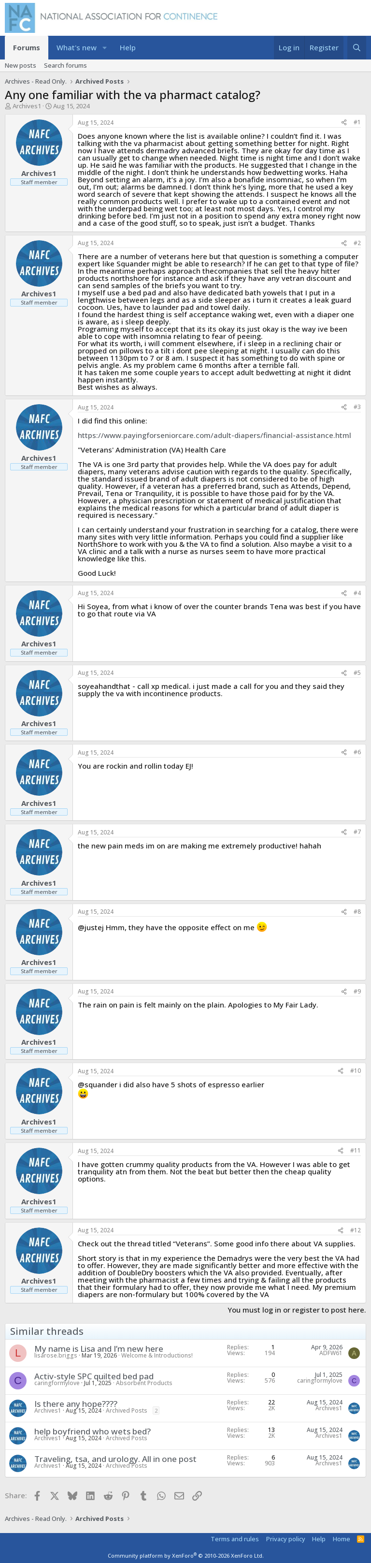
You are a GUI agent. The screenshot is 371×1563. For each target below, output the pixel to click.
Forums (26, 47)
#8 (357, 911)
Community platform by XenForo (186, 1555)
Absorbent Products (144, 1383)
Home (341, 1538)
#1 (357, 122)
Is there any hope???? (75, 1403)
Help (128, 47)
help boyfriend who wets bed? (92, 1431)
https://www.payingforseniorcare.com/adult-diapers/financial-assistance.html (214, 435)
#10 (355, 1070)
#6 (357, 752)
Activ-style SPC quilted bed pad (94, 1376)
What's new (77, 47)
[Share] (344, 122)
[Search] (356, 47)
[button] (105, 47)
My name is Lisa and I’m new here (98, 1348)
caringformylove (57, 1383)
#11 (355, 1150)
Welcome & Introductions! (157, 1355)
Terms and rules (235, 1538)
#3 (357, 407)
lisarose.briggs (55, 1355)
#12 (355, 1230)
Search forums (65, 65)
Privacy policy (285, 1538)
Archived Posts (126, 1410)
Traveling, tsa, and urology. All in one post (115, 1458)
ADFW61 (330, 1353)
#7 (357, 832)
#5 (357, 673)
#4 (357, 593)
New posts (20, 65)
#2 (357, 243)
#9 (357, 991)
